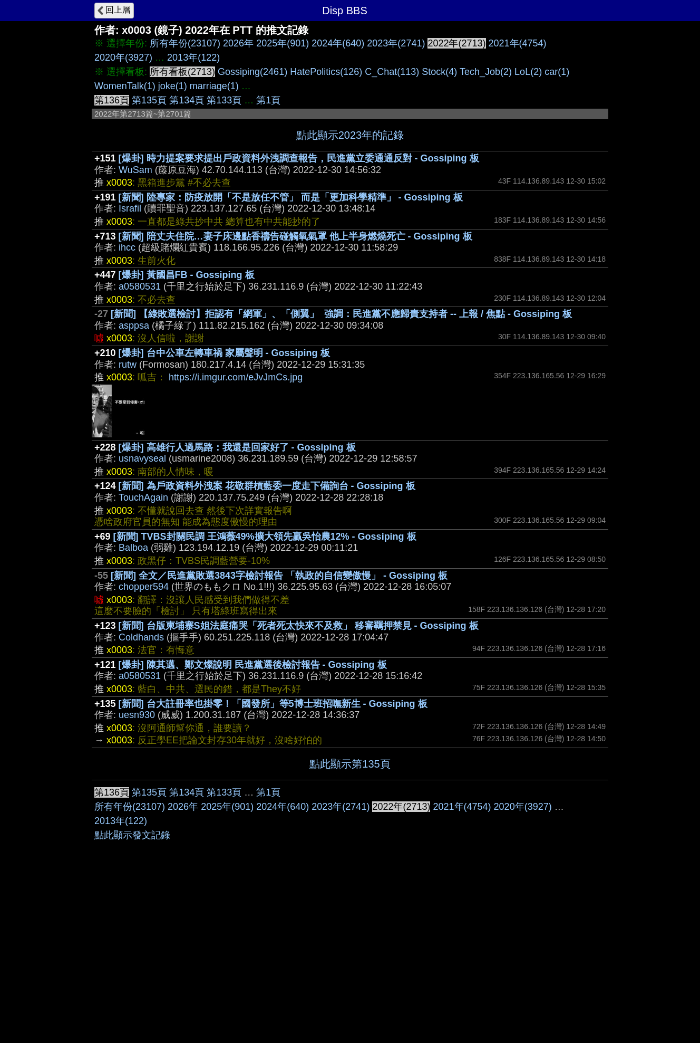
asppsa (134, 325)
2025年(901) (282, 43)
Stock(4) (439, 71)
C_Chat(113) (392, 71)
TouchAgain (143, 497)
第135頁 (149, 100)
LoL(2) (528, 71)
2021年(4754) (518, 43)
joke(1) (172, 86)
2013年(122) (193, 57)
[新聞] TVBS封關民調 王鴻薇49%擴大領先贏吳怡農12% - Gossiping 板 (264, 536)
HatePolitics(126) (326, 71)
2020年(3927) (123, 57)
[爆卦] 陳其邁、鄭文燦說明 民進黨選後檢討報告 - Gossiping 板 (253, 664)
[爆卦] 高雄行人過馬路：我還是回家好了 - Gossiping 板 (237, 447)
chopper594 (144, 586)
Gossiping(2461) (252, 71)
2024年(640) (338, 43)
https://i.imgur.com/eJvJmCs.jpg (236, 377)
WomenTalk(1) (124, 86)
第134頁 (186, 100)
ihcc (127, 247)
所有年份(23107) (185, 43)
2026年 (238, 43)
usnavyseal (142, 458)
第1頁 (268, 100)
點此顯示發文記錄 (132, 993)
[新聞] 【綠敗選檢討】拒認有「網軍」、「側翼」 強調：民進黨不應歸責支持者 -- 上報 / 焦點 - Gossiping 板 (341, 314)
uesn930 (137, 715)
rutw (128, 364)
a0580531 (140, 286)
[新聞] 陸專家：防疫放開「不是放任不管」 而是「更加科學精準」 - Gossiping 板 (291, 197)
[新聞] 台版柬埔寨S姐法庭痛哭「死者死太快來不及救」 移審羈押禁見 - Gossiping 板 (299, 625)
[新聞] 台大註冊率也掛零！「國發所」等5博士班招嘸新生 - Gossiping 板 (273, 703)
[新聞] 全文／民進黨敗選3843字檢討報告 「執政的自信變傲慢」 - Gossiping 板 (279, 575)
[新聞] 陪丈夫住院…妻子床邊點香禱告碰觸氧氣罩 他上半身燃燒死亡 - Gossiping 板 (295, 236)
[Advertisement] (350, 859)
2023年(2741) (396, 43)
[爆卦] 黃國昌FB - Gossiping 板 (187, 275)
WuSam (135, 170)
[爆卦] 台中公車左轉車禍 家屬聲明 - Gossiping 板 (224, 353)
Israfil (130, 208)
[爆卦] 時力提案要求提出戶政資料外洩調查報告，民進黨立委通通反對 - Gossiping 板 (299, 158)
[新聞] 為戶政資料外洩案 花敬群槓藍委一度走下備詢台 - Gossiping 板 (267, 486)
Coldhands (141, 637)
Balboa (133, 547)
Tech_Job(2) (486, 71)
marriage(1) (214, 86)
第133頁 (224, 100)
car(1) (557, 71)
